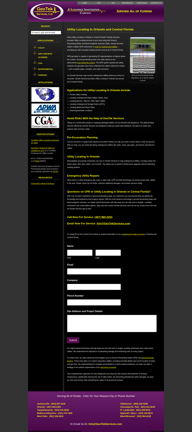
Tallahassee (126, 404)
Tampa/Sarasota (45, 410)
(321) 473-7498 (65, 413)
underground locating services (133, 234)
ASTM (55, 171)
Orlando (41, 407)
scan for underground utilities (106, 47)
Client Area (142, 3)
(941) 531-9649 (62, 410)
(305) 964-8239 (144, 416)
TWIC (37, 161)
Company (73, 280)
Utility (41, 48)
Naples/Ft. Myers (128, 413)
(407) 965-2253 (103, 217)
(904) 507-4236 (58, 404)
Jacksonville (43, 404)
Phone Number (76, 296)
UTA (42, 151)
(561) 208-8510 (56, 416)
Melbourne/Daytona (46, 413)
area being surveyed (108, 367)
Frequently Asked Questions (43, 183)
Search (45, 26)
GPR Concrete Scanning (45, 55)
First (69, 258)
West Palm (42, 416)
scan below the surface (86, 63)
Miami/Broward (127, 416)
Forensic (42, 75)
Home (84, 3)
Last (97, 258)
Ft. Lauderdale (127, 410)
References (127, 3)
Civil (40, 63)
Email (71, 265)
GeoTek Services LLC (46, 11)
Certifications (45, 134)
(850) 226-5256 (141, 404)
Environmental (45, 69)
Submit (73, 340)
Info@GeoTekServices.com (113, 223)
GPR (99, 3)
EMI (113, 3)
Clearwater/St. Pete (129, 407)
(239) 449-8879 (146, 413)
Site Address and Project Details (85, 311)
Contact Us (156, 3)
